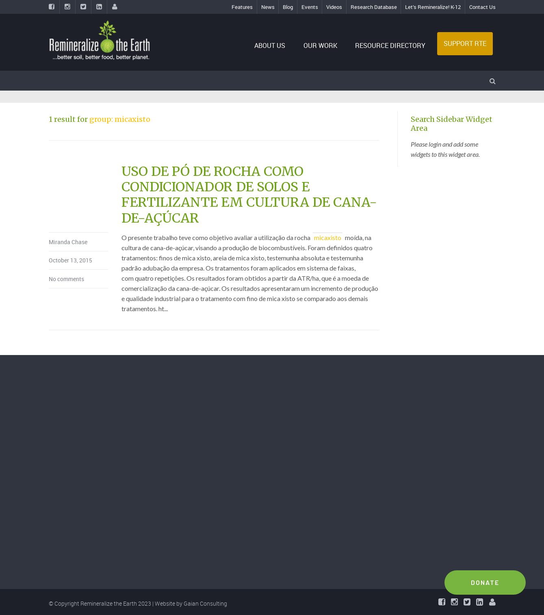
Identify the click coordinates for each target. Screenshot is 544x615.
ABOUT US (269, 45)
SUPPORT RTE (465, 43)
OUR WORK (320, 45)
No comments (66, 279)
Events (309, 7)
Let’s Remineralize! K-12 (433, 7)
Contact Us (482, 7)
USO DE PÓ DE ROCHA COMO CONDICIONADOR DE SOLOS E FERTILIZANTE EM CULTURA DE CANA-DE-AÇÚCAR (249, 194)
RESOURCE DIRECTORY (390, 45)
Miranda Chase (68, 242)
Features (242, 7)
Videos (334, 7)
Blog (288, 7)
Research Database (374, 7)
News (268, 7)
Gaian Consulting (205, 603)
